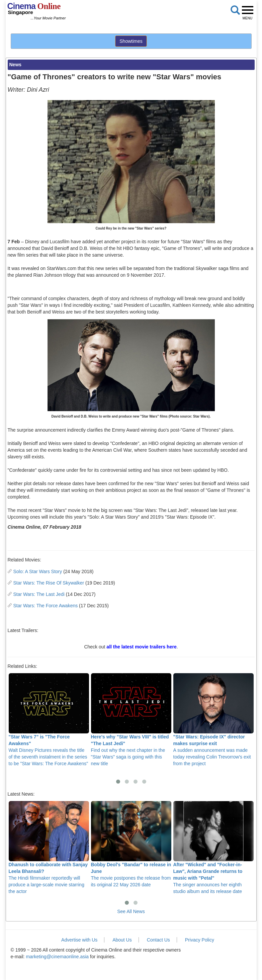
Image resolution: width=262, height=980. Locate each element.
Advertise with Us (79, 940)
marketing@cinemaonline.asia (57, 956)
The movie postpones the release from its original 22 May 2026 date (131, 844)
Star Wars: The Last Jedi (39, 594)
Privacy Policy (199, 940)
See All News (131, 911)
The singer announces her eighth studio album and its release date (213, 847)
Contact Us (158, 940)
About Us (122, 940)
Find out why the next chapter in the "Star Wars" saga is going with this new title (131, 719)
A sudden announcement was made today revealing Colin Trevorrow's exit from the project (213, 719)
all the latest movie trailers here (141, 646)
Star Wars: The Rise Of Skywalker (48, 583)
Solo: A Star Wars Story (37, 571)
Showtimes (130, 41)
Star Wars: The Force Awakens (45, 605)
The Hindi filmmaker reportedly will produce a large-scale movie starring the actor (49, 847)
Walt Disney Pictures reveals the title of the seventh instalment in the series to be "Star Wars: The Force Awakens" (49, 719)
